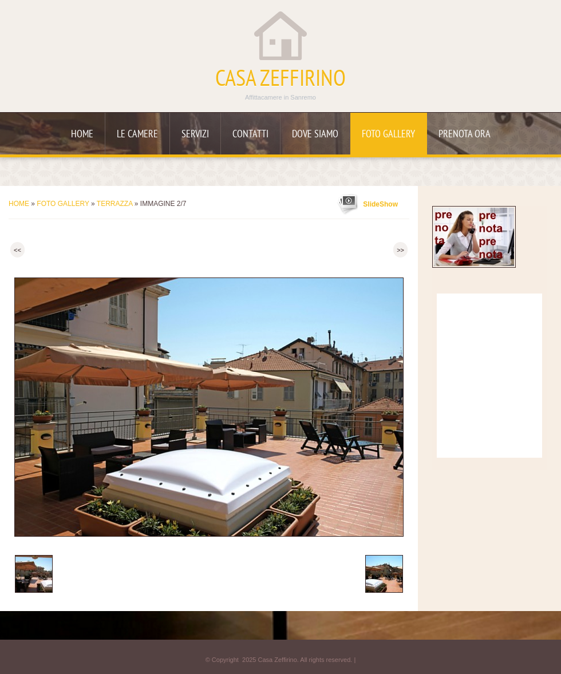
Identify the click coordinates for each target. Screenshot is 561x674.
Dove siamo (315, 135)
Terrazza (115, 204)
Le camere (137, 135)
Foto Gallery (388, 135)
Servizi (195, 135)
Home (82, 135)
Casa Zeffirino (280, 80)
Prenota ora (464, 135)
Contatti (250, 135)
